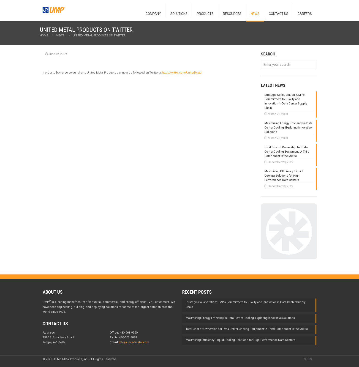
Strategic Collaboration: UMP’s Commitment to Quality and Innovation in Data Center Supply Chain (245, 304)
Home (44, 35)
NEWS (60, 35)
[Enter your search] (289, 64)
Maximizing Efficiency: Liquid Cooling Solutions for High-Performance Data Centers (240, 340)
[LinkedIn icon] (310, 359)
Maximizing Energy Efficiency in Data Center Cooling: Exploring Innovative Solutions (240, 318)
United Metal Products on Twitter (99, 35)
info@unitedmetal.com (134, 342)
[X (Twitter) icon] (305, 359)
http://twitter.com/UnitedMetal (182, 72)
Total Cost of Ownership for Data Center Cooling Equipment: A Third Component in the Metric (247, 329)
